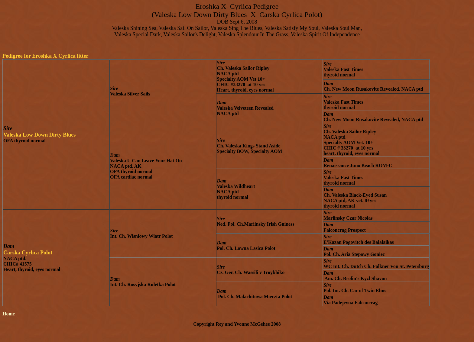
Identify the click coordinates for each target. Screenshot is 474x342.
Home (8, 313)
